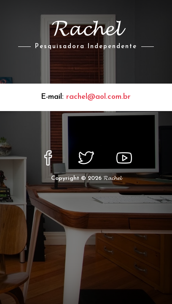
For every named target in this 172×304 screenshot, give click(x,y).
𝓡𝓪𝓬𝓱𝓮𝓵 (112, 178)
